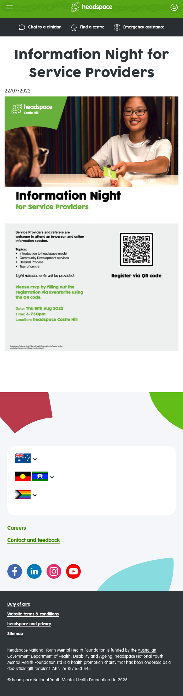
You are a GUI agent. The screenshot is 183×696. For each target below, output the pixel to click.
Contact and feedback (33, 540)
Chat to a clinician (40, 27)
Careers (16, 528)
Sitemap (15, 634)
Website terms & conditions (33, 614)
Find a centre (88, 27)
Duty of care (18, 604)
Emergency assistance (139, 27)
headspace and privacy (29, 624)
